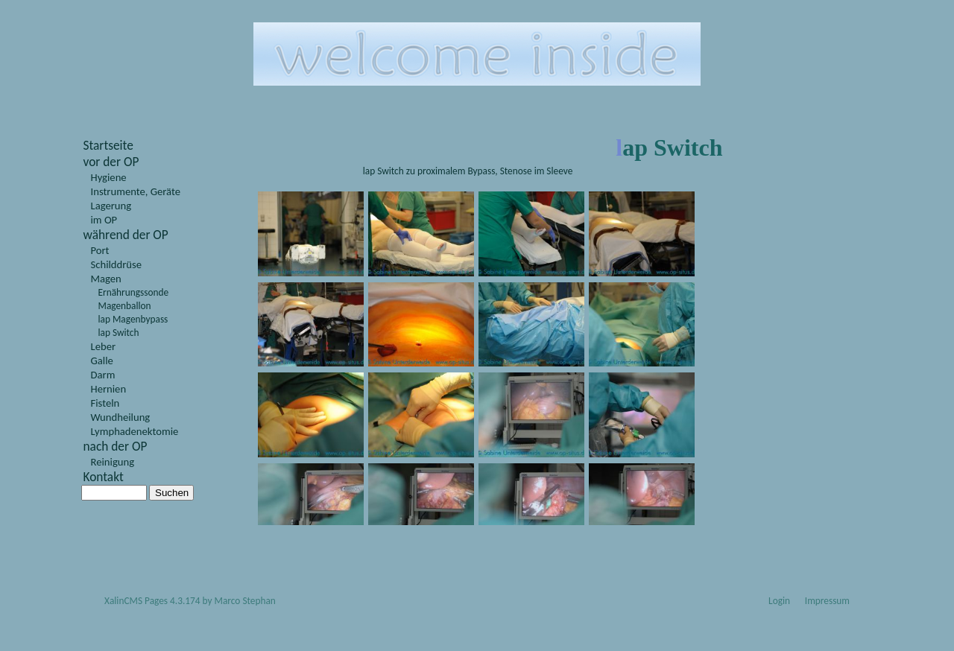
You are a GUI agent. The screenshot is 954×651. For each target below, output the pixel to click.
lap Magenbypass (133, 319)
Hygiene (109, 177)
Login (779, 600)
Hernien (109, 389)
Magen (106, 278)
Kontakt (103, 477)
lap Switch (118, 332)
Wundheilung (121, 417)
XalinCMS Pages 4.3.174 (152, 600)
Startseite (108, 145)
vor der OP (111, 161)
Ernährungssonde (133, 292)
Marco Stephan (245, 600)
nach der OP (115, 446)
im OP (104, 219)
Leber (103, 346)
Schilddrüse (116, 264)
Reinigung (113, 462)
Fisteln (105, 403)
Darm (103, 374)
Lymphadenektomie (135, 431)
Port (100, 250)
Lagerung (111, 205)
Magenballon (124, 305)
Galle (102, 360)
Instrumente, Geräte (136, 191)
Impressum (827, 600)
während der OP (125, 234)
